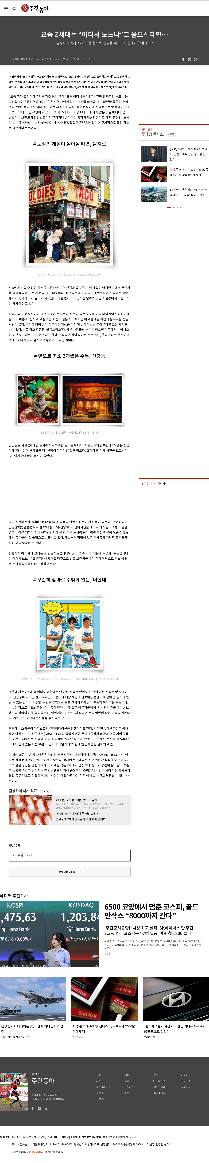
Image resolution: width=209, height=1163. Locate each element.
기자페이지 (159, 1093)
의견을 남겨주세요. (23, 855)
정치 (98, 1075)
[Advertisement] (50, 488)
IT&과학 (129, 1087)
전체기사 (101, 1099)
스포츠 (100, 1093)
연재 (155, 1075)
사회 (98, 1081)
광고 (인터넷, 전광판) (34, 1137)
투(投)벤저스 (152, 134)
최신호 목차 (159, 1081)
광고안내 (186, 1087)
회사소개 (16, 1137)
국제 (127, 1081)
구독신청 (186, 1081)
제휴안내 (52, 1137)
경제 (127, 1075)
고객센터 (64, 1137)
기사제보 (186, 1075)
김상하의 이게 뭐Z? (23, 791)
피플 (127, 1093)
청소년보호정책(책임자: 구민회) (120, 1137)
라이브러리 (159, 1087)
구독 (45, 790)
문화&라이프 (103, 1087)
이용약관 (75, 1137)
